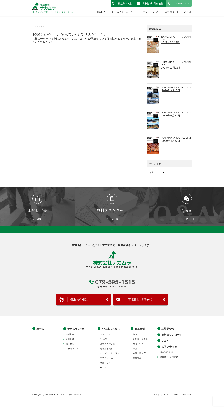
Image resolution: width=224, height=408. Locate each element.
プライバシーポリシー (182, 395)
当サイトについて (161, 395)
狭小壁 (103, 368)
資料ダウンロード (171, 335)
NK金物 (103, 339)
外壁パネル (105, 363)
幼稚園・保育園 (140, 339)
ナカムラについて (122, 12)
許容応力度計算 (107, 344)
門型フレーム (106, 358)
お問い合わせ (169, 347)
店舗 (135, 349)
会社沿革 (70, 339)
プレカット (105, 335)
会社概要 (70, 335)
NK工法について (148, 12)
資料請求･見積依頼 (152, 3)
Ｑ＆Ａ (165, 341)
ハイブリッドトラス (109, 353)
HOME (101, 12)
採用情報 (70, 344)
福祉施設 (137, 358)
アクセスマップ (73, 349)
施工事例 (170, 12)
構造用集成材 (106, 349)
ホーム (40, 329)
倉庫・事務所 (139, 353)
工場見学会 (168, 329)
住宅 (135, 335)
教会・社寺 (138, 344)
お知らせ (186, 12)
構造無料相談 (125, 3)
